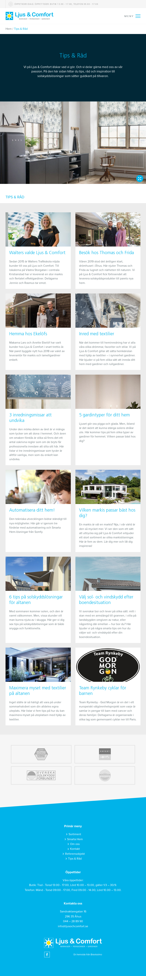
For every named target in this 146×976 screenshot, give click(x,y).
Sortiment (75, 834)
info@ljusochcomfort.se (73, 926)
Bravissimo (96, 954)
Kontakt (75, 849)
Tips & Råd (75, 858)
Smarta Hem (75, 839)
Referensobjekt (75, 854)
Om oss (75, 844)
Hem (9, 29)
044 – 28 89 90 (73, 921)
